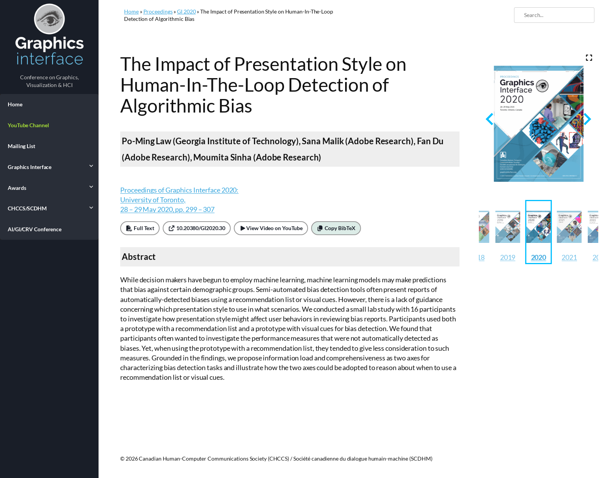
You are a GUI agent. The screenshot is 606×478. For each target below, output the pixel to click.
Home (15, 104)
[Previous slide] (490, 119)
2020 (538, 257)
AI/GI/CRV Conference (34, 229)
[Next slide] (586, 119)
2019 (508, 257)
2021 (569, 257)
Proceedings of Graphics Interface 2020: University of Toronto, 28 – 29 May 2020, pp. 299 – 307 (179, 199)
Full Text (140, 228)
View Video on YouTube (271, 228)
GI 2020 (186, 11)
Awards (49, 188)
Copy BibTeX (336, 228)
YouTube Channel (28, 125)
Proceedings (158, 11)
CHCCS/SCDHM (49, 208)
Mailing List (21, 146)
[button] (507, 232)
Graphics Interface (49, 167)
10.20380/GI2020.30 (196, 228)
